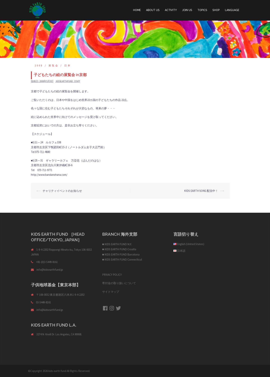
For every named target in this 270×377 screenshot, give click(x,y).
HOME (137, 10)
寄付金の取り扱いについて (119, 283)
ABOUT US (153, 10)
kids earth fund (57, 371)
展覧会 (54, 65)
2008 (39, 65)
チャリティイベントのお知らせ (62, 191)
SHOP (216, 10)
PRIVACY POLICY (112, 274)
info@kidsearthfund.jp (50, 269)
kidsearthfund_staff (68, 81)
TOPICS (202, 10)
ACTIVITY (171, 10)
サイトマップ (110, 291)
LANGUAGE (232, 10)
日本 (67, 65)
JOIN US (187, 10)
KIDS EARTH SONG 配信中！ (201, 191)
